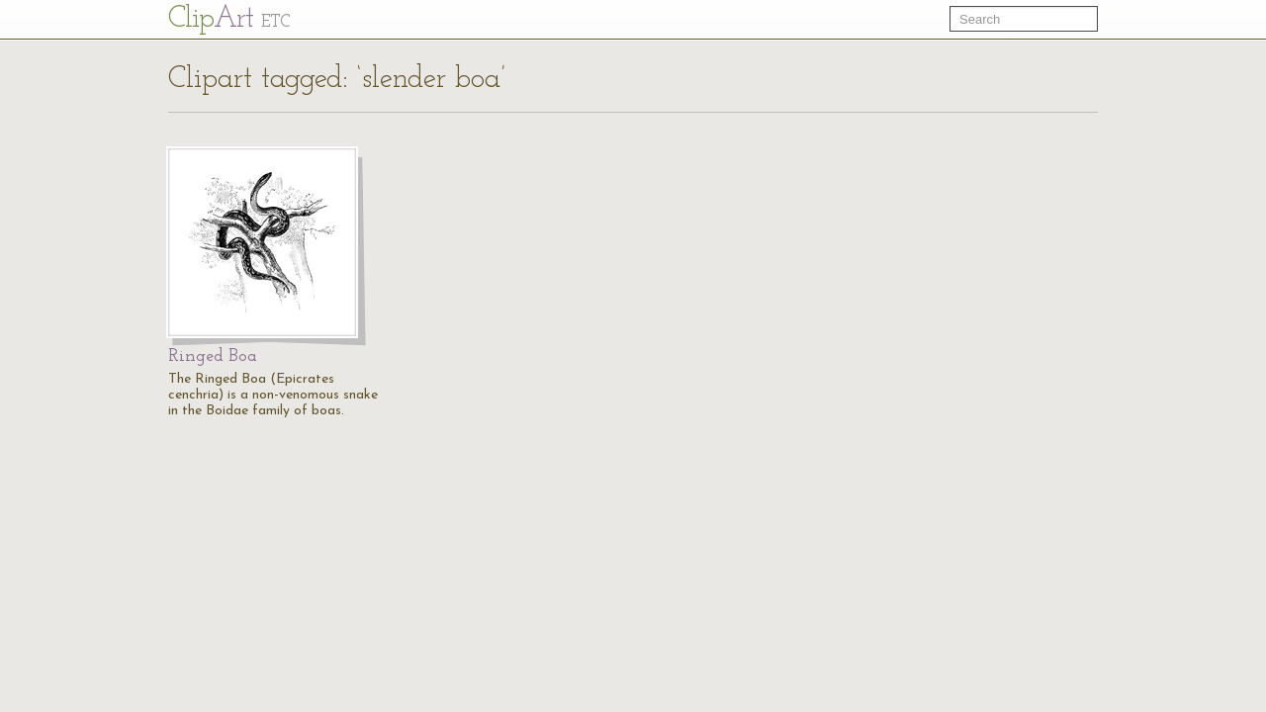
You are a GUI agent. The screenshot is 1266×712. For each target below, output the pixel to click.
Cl (229, 19)
